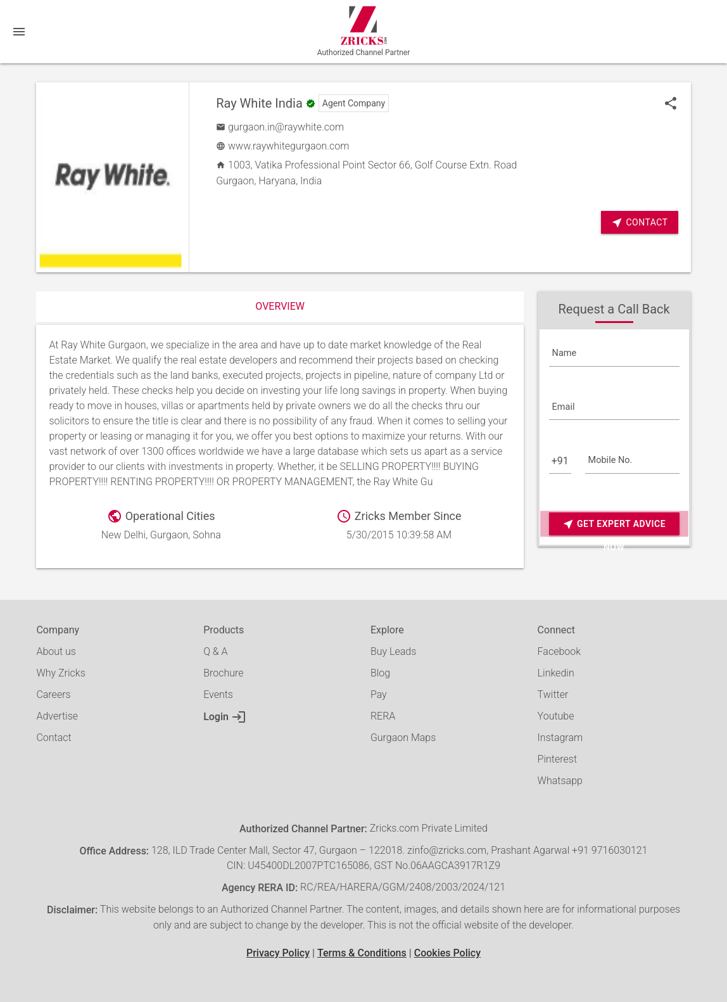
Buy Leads (393, 651)
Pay (378, 694)
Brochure (223, 673)
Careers (53, 694)
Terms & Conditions (362, 953)
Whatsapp (560, 781)
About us (56, 651)
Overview (280, 306)
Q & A (215, 651)
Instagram (560, 738)
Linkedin (556, 673)
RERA (382, 716)
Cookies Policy (447, 953)
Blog (380, 673)
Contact (639, 223)
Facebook (559, 651)
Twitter (553, 694)
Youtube (556, 716)
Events (218, 694)
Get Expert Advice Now (614, 524)
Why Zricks (60, 673)
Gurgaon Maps (403, 738)
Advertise (57, 716)
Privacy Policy (278, 953)
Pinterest (557, 759)
